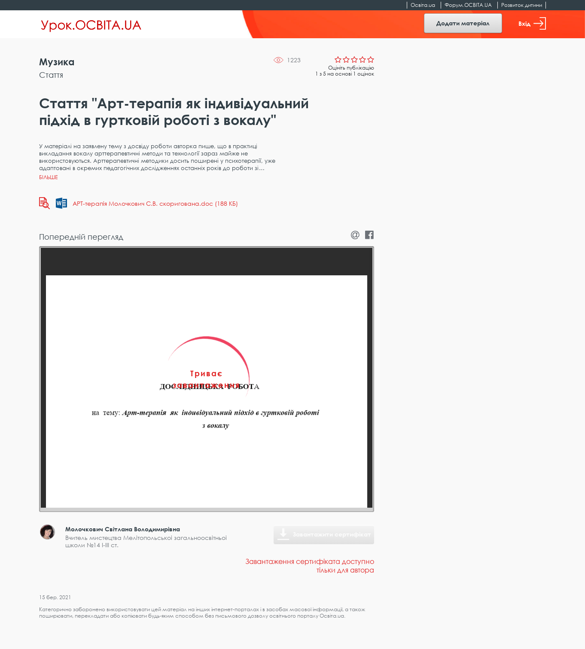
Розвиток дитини (521, 5)
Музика (57, 61)
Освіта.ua (423, 5)
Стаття (51, 74)
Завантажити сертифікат (332, 534)
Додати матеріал (463, 23)
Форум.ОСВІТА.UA (468, 5)
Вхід (532, 23)
